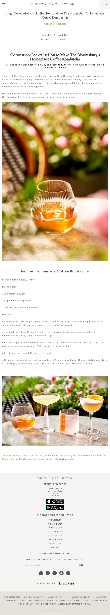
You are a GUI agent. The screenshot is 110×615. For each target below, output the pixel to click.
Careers (64, 597)
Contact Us (51, 600)
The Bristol (39, 458)
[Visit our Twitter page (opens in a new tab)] (48, 573)
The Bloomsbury (60, 39)
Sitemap (89, 604)
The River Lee (55, 543)
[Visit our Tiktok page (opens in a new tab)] (61, 573)
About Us (52, 597)
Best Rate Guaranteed (35, 597)
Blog (9, 13)
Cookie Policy (27, 604)
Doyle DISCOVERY (81, 600)
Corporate (65, 600)
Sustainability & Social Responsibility (24, 600)
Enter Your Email (32, 565)
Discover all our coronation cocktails (22, 455)
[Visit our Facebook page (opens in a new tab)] (41, 573)
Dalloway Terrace (71, 93)
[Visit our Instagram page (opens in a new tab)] (54, 573)
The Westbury (55, 520)
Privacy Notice (99, 600)
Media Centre (99, 597)
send (81, 565)
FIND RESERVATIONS (13, 597)
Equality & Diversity (80, 597)
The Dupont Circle (55, 536)
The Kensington (67, 455)
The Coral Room (47, 93)
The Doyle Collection (55, 478)
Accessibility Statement (70, 604)
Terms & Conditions (46, 604)
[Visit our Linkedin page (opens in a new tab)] (68, 573)
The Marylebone (86, 455)
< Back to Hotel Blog (55, 23)
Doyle (52, 4)
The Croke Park (55, 539)
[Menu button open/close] (4, 4)
